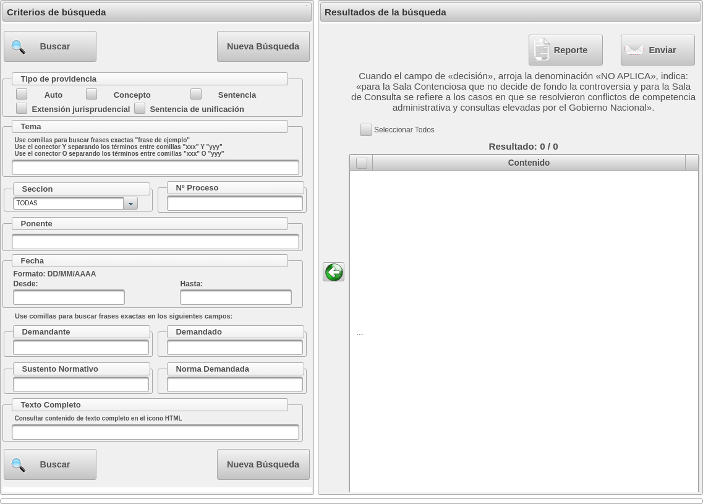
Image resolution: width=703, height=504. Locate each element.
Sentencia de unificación (197, 109)
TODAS (26, 203)
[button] (50, 46)
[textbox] (155, 167)
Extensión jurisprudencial (81, 109)
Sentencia (237, 95)
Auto (54, 95)
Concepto (132, 95)
